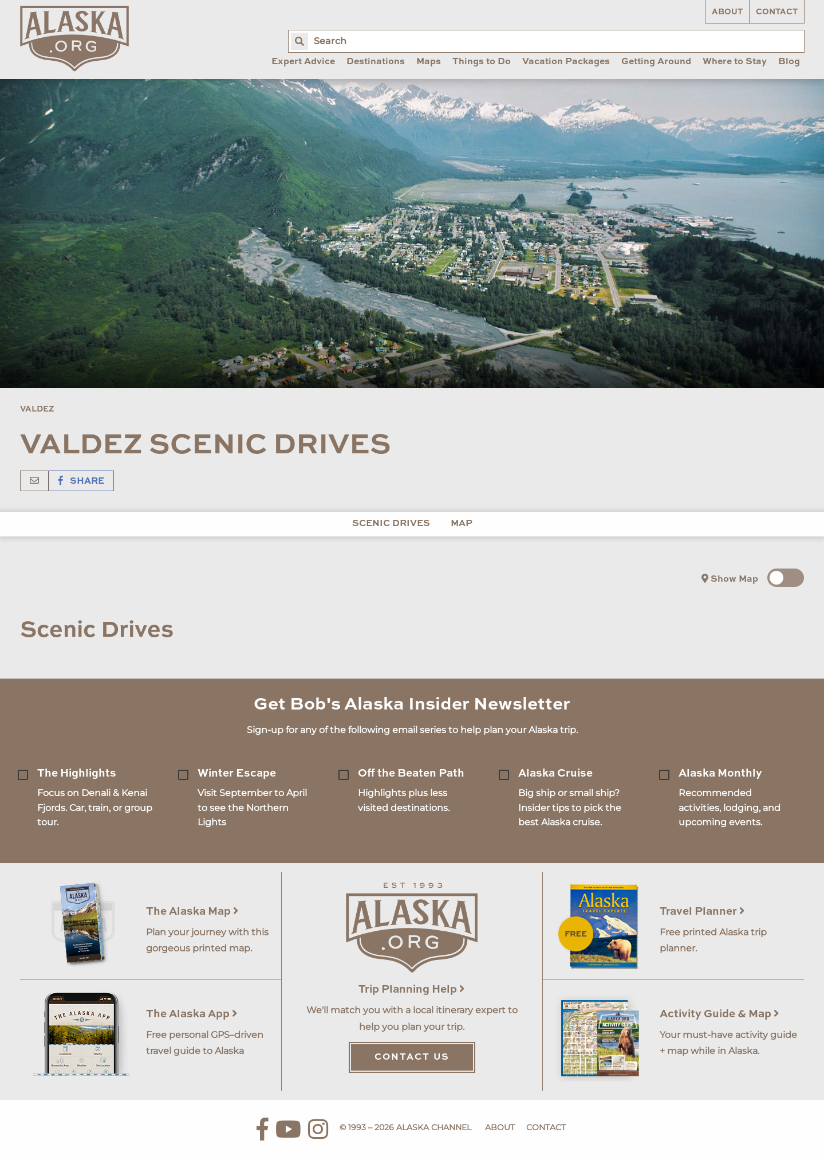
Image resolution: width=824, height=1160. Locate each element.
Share (81, 481)
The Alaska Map (192, 911)
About (727, 12)
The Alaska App (192, 1014)
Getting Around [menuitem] (656, 61)
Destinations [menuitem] (375, 61)
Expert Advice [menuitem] (303, 61)
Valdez (37, 409)
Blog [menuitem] (789, 61)
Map (461, 523)
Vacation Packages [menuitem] (566, 61)
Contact (777, 12)
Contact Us (412, 1057)
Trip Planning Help (411, 989)
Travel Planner (702, 911)
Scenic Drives (391, 523)
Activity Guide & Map (719, 1014)
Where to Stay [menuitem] (735, 61)
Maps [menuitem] (428, 61)
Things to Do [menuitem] (481, 61)
